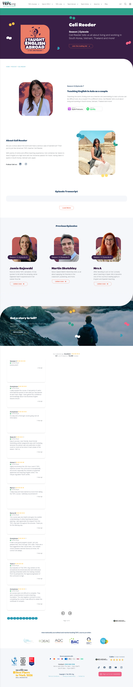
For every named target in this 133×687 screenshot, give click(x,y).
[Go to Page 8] (29, 618)
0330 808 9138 (70, 664)
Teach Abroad (71, 4)
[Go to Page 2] (11, 618)
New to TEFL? (46, 4)
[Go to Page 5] (20, 618)
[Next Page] (70, 614)
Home (8, 66)
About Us (97, 4)
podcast (14, 66)
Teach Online (85, 4)
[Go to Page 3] (14, 618)
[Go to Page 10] (36, 618)
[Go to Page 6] (23, 618)
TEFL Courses (32, 4)
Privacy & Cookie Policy (69, 676)
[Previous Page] (63, 614)
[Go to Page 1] (8, 618)
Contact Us (81, 676)
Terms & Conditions (54, 676)
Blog (106, 4)
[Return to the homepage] (9, 4)
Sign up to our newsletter (110, 674)
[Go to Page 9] (33, 618)
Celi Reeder (22, 66)
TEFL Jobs (59, 4)
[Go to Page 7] (26, 618)
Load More (66, 208)
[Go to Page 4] (17, 618)
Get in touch (19, 332)
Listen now (19, 284)
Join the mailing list (81, 46)
